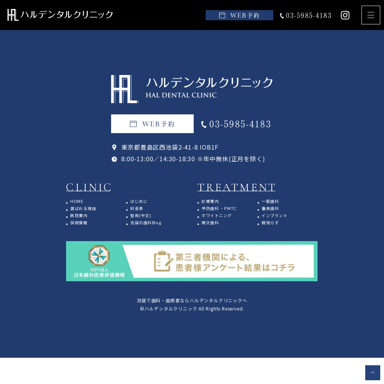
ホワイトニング (224, 222)
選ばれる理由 (89, 212)
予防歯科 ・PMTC (227, 212)
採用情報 (83, 233)
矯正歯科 (215, 233)
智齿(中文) (146, 222)
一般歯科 (275, 202)
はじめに (143, 202)
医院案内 (83, 222)
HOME (81, 202)
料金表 (140, 212)
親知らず (275, 233)
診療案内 (215, 202)
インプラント (281, 222)
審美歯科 (275, 212)
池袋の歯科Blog (153, 233)
